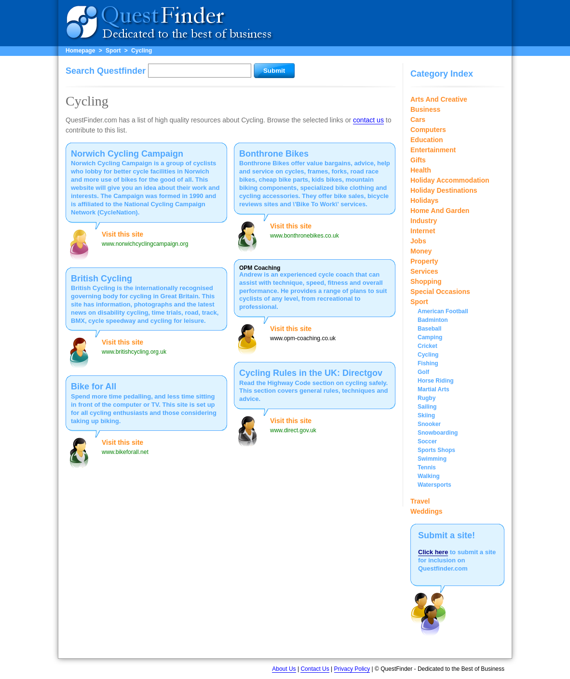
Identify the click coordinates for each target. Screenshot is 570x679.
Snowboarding (438, 432)
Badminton (433, 320)
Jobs (418, 241)
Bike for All (93, 386)
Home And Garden (439, 210)
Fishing (428, 363)
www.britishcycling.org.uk (134, 351)
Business (425, 109)
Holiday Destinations (443, 190)
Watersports (434, 484)
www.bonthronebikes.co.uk (304, 235)
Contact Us (314, 669)
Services (424, 271)
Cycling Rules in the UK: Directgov (310, 373)
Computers (428, 129)
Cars (417, 119)
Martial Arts (433, 389)
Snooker (429, 424)
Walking (429, 476)
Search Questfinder (106, 71)
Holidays (424, 200)
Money (421, 251)
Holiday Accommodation (449, 180)
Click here (433, 552)
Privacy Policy (352, 669)
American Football (443, 311)
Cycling (141, 50)
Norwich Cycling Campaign (127, 154)
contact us (368, 120)
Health (420, 170)
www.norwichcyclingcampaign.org (145, 243)
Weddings (426, 511)
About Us (284, 669)
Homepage (80, 50)
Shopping (426, 281)
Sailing (427, 406)
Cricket (427, 346)
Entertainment (433, 150)
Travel (420, 501)
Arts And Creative (438, 99)
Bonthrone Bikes (274, 154)
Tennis (427, 467)
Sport (113, 50)
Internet (422, 231)
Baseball (429, 328)
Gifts (418, 160)
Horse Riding (436, 380)
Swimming (432, 458)
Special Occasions (440, 291)
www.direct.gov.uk (293, 430)
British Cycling (101, 278)
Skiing (426, 415)
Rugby (426, 398)
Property (424, 261)
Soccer (427, 441)
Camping (430, 337)
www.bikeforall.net (125, 452)
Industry (423, 221)
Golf (423, 372)
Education (426, 140)
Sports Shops (436, 450)
